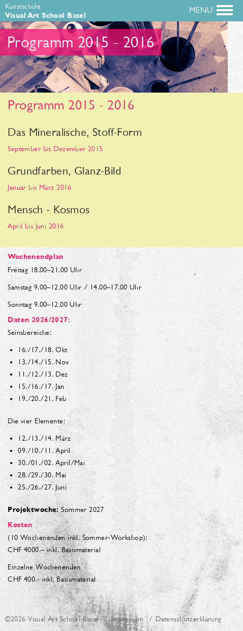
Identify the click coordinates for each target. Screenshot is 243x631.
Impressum (127, 619)
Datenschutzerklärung (188, 619)
